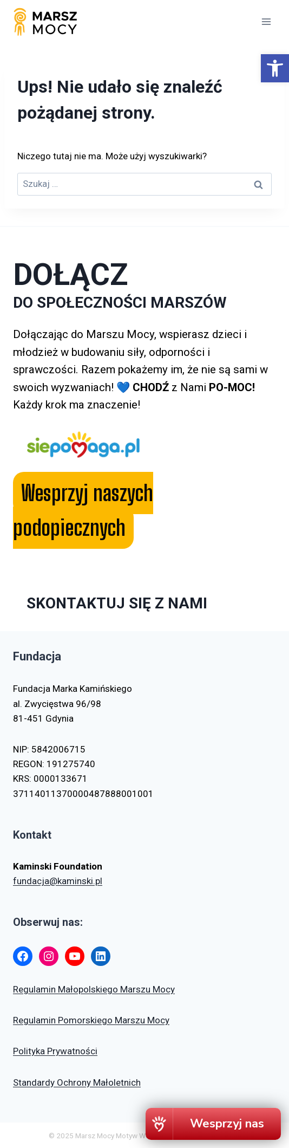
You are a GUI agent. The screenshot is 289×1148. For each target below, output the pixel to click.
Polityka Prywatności (55, 1051)
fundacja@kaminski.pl (57, 880)
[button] (275, 68)
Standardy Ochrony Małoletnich (77, 1082)
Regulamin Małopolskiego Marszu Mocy (94, 989)
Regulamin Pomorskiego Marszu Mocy (91, 1020)
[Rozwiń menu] (266, 21)
